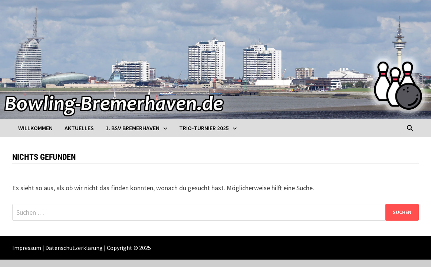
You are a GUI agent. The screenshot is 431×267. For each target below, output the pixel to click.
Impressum (26, 247)
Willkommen (35, 128)
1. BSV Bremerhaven (132, 128)
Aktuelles (79, 128)
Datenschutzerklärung (74, 247)
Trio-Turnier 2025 (204, 128)
